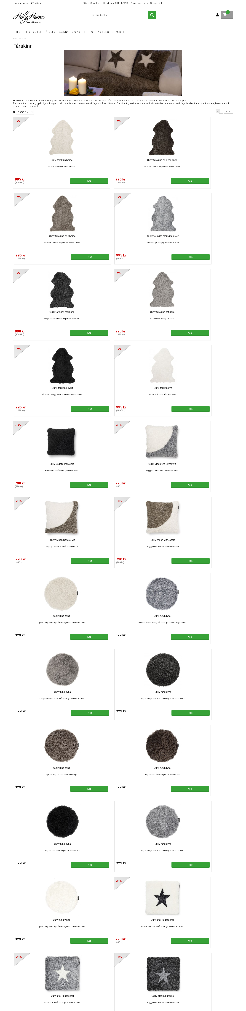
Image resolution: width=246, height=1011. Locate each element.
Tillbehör (88, 32)
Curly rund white (39, 539)
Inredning (103, 32)
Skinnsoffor (75, 986)
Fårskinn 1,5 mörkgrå (95, 691)
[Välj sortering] (25, 112)
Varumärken (75, 1000)
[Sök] (123, 15)
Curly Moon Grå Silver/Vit (95, 312)
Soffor (37, 32)
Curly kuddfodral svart (39, 312)
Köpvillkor (36, 3)
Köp (54, 180)
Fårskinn (63, 32)
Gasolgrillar (74, 995)
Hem (15, 39)
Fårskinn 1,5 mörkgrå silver (39, 691)
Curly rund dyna (39, 388)
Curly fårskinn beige (39, 160)
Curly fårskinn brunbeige (151, 160)
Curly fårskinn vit (206, 236)
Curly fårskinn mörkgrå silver (206, 160)
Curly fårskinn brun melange (95, 160)
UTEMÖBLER (118, 32)
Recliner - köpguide (79, 981)
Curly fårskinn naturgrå (95, 236)
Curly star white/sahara (95, 615)
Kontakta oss (21, 3)
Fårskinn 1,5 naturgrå (150, 691)
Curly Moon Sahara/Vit (151, 312)
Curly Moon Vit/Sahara (206, 312)
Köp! (165, 636)
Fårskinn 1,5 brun (151, 615)
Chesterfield (22, 32)
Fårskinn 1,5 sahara (206, 691)
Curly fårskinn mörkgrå (39, 236)
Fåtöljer (50, 32)
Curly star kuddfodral (95, 539)
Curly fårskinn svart (150, 236)
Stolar (76, 32)
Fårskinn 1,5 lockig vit (206, 615)
